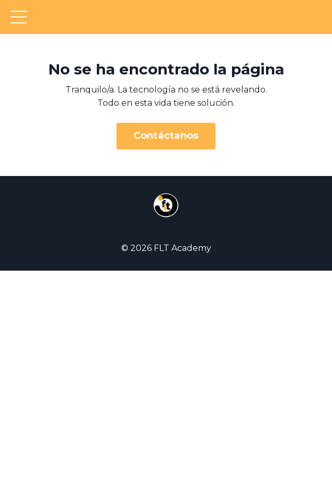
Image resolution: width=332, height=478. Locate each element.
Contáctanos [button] (166, 135)
